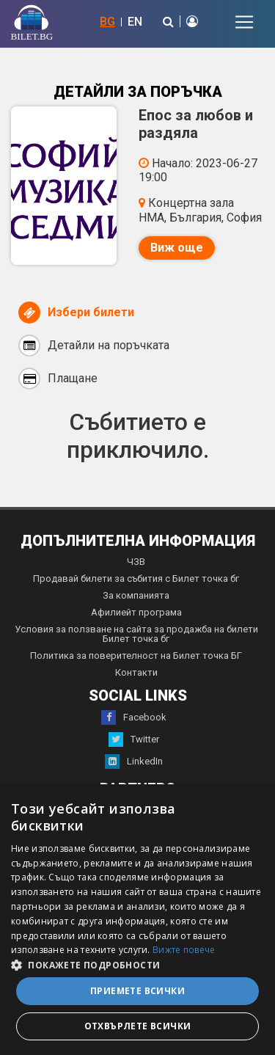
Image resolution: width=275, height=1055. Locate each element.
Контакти (136, 672)
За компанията (136, 595)
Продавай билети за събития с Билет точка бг (136, 578)
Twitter (134, 739)
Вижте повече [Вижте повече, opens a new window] (184, 949)
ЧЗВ (136, 561)
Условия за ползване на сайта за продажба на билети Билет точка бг (136, 633)
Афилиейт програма (136, 612)
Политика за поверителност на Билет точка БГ (136, 655)
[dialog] (137, 919)
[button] (137, 964)
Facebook (133, 717)
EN (135, 22)
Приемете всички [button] (137, 991)
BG (107, 22)
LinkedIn (134, 761)
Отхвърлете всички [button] (137, 1026)
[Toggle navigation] (244, 22)
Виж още (176, 248)
